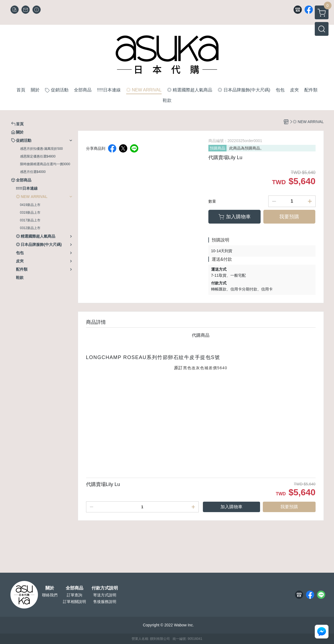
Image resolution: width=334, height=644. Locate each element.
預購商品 (217, 148)
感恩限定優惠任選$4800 (38, 156)
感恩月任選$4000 (33, 172)
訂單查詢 (74, 595)
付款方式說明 (105, 588)
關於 (49, 588)
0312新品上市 (30, 228)
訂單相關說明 (74, 602)
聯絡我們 (49, 595)
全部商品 (74, 588)
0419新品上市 (30, 205)
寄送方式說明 (104, 595)
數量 (212, 201)
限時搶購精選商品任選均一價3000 (45, 164)
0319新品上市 (30, 212)
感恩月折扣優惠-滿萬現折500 (41, 149)
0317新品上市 (30, 220)
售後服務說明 (104, 602)
